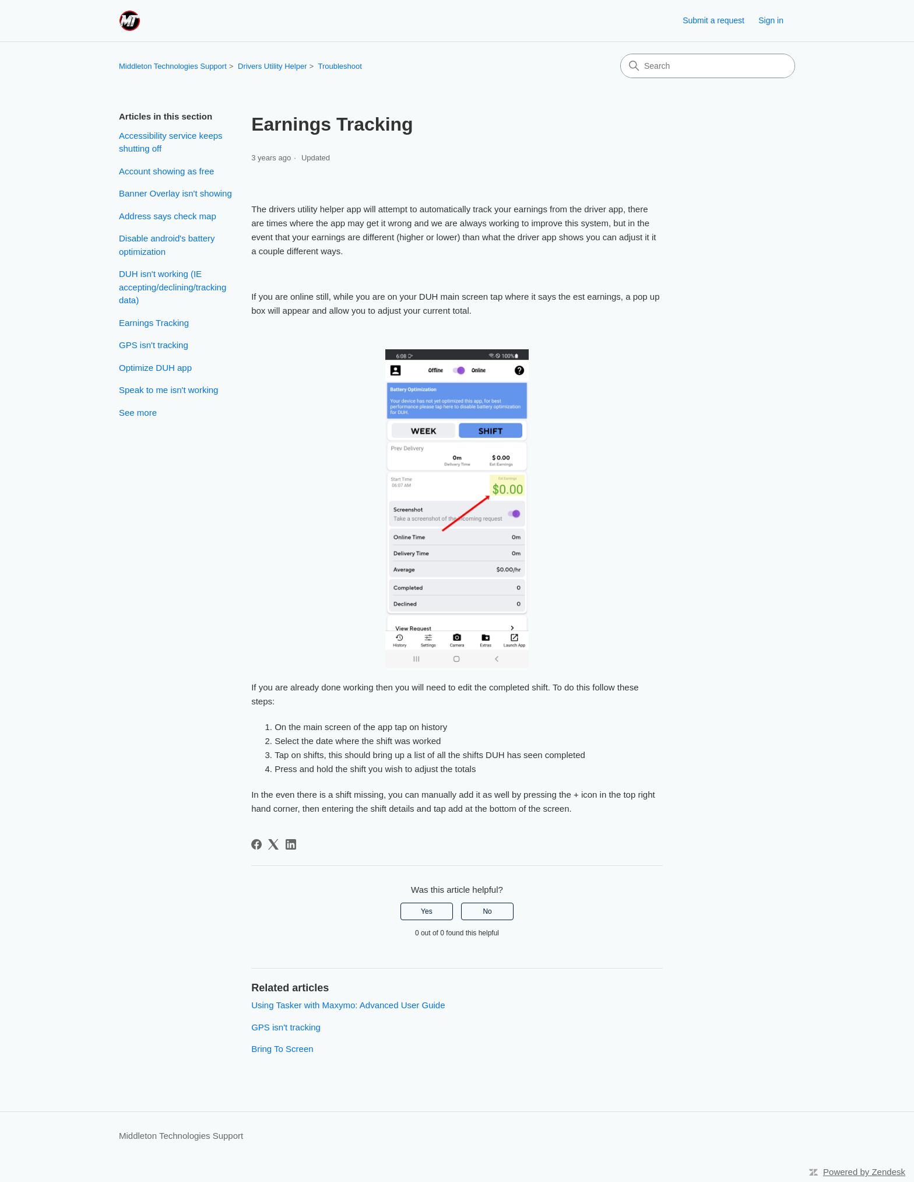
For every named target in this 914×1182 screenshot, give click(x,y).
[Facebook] (256, 844)
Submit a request (713, 20)
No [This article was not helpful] (487, 911)
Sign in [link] (770, 20)
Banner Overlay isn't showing (175, 193)
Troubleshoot (339, 66)
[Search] (708, 66)
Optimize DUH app (155, 368)
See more (138, 413)
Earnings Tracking (154, 323)
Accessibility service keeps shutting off (171, 142)
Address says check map (167, 216)
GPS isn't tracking (153, 345)
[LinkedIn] (291, 844)
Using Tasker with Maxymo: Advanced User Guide (348, 1005)
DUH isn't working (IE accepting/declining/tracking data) (172, 287)
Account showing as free (166, 171)
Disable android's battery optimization (167, 245)
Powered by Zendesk (864, 1172)
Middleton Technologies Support (173, 66)
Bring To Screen (282, 1049)
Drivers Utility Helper (272, 66)
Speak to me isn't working (168, 390)
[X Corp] (273, 844)
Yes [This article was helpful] (427, 911)
